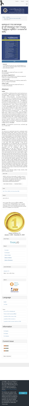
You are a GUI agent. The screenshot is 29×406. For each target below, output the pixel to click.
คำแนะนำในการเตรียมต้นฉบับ (9, 311)
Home (4, 17)
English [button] (17, 1)
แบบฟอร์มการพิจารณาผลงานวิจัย (10, 316)
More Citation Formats (8, 183)
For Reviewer (7, 252)
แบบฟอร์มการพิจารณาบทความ (9, 318)
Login (27, 1)
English (5, 301)
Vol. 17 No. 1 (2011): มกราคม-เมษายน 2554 (12, 18)
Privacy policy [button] (5, 404)
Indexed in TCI (6, 271)
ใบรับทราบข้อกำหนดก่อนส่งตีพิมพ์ (10, 313)
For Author (7, 250)
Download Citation (18, 183)
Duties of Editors (8, 255)
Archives (8, 17)
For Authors (6, 333)
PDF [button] (14, 61)
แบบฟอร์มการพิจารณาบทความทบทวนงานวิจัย (12, 321)
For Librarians (6, 336)
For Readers (6, 331)
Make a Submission (7, 356)
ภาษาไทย (5, 304)
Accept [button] (23, 393)
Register (22, 1)
